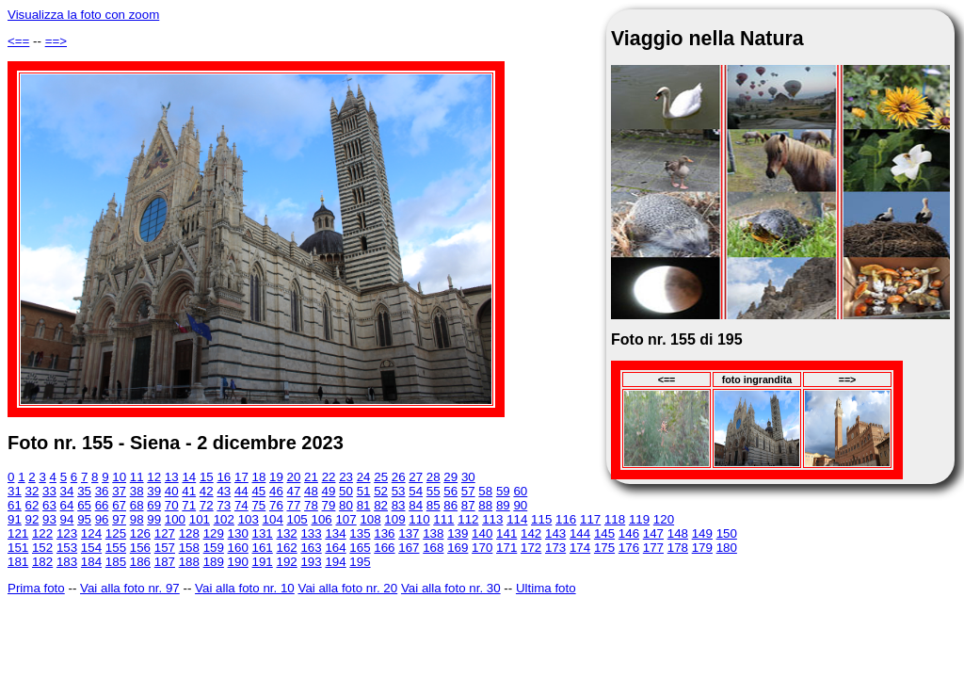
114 (516, 519)
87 (468, 505)
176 (629, 548)
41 (189, 491)
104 (273, 519)
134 (335, 533)
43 (224, 491)
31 (15, 491)
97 (119, 519)
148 (677, 533)
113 (492, 519)
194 (335, 562)
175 (604, 548)
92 (32, 519)
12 (154, 477)
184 (91, 562)
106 (322, 519)
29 (450, 477)
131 (262, 533)
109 (394, 519)
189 (213, 562)
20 (294, 477)
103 (248, 519)
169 (457, 548)
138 (433, 533)
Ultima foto (546, 588)
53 (399, 491)
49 (329, 491)
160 (238, 548)
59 (503, 491)
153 (66, 548)
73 (224, 505)
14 (189, 477)
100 (175, 519)
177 (653, 548)
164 (335, 548)
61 (15, 505)
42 (207, 491)
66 (102, 505)
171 (506, 548)
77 (294, 505)
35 (84, 491)
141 (506, 533)
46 (276, 491)
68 (137, 505)
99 (154, 519)
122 (42, 533)
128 (189, 533)
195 (359, 562)
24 (364, 477)
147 (653, 533)
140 (482, 533)
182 (42, 562)
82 (381, 505)
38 (137, 491)
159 (213, 548)
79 (329, 505)
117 (590, 519)
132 (286, 533)
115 (541, 519)
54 (416, 491)
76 (276, 505)
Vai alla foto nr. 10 (245, 588)
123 (66, 533)
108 (370, 519)
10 (119, 477)
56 (450, 491)
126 (140, 533)
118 (614, 519)
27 (416, 477)
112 (468, 519)
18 (259, 477)
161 (262, 548)
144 (580, 533)
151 (18, 548)
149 (702, 533)
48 (311, 491)
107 (345, 519)
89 (503, 505)
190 (238, 562)
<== (18, 41)
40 (172, 491)
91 (15, 519)
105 (297, 519)
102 (224, 519)
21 (311, 477)
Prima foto (36, 588)
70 (172, 505)
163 (310, 548)
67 (119, 505)
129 (213, 533)
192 (286, 562)
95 (84, 519)
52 (381, 491)
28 (433, 477)
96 (102, 519)
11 (137, 477)
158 (189, 548)
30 (468, 477)
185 (115, 562)
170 (482, 548)
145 (604, 533)
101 (199, 519)
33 (49, 491)
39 (154, 491)
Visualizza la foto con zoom (83, 15)
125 (115, 533)
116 (565, 519)
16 (224, 477)
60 (520, 491)
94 (67, 519)
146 (629, 533)
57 (468, 491)
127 (164, 533)
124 (91, 533)
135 (359, 533)
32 (32, 491)
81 (364, 505)
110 (419, 519)
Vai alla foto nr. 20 (347, 588)
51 (364, 491)
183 (66, 562)
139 (457, 533)
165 (359, 548)
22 (329, 477)
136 (384, 533)
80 (346, 505)
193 (310, 562)
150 (726, 533)
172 (531, 548)
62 (32, 505)
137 (408, 533)
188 (189, 562)
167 (408, 548)
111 (443, 519)
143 (555, 533)
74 (241, 505)
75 (258, 505)
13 (172, 477)
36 (102, 491)
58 (485, 491)
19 (276, 477)
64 (67, 505)
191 (262, 562)
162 (286, 548)
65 (84, 505)
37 (119, 491)
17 (241, 477)
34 (67, 491)
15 (207, 477)
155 (115, 548)
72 (207, 505)
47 (294, 491)
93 (49, 519)
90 (520, 505)
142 (531, 533)
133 (310, 533)
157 (164, 548)
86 (450, 505)
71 (189, 505)
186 (140, 562)
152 (42, 548)
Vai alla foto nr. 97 (130, 588)
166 (384, 548)
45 (258, 491)
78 (311, 505)
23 (346, 477)
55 (433, 491)
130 (238, 533)
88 (485, 505)
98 (137, 519)
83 (399, 505)
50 (346, 491)
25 (381, 477)
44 (241, 491)
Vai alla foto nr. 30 (451, 588)
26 (399, 477)
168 (433, 548)
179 (702, 548)
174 (580, 548)
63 (49, 505)
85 (433, 505)
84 (416, 505)
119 (639, 519)
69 (154, 505)
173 (555, 548)
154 (91, 548)
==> (56, 41)
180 (726, 548)
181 (18, 562)
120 (663, 519)
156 (140, 548)
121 (18, 533)
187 (164, 562)
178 (677, 548)
